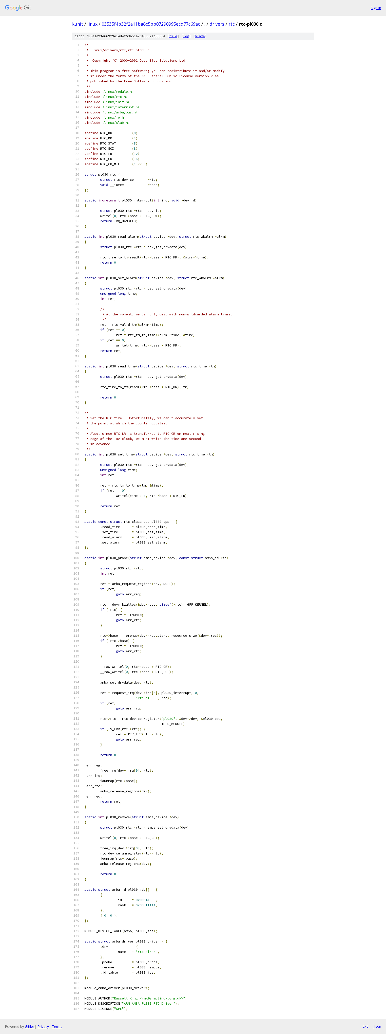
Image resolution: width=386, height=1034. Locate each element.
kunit (77, 24)
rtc (232, 24)
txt (365, 1026)
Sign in (376, 7)
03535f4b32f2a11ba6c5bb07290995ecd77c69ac (151, 24)
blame (200, 36)
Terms (57, 1026)
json (377, 1026)
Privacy (43, 1026)
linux (92, 24)
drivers (217, 24)
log (186, 36)
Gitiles (30, 1026)
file (173, 36)
